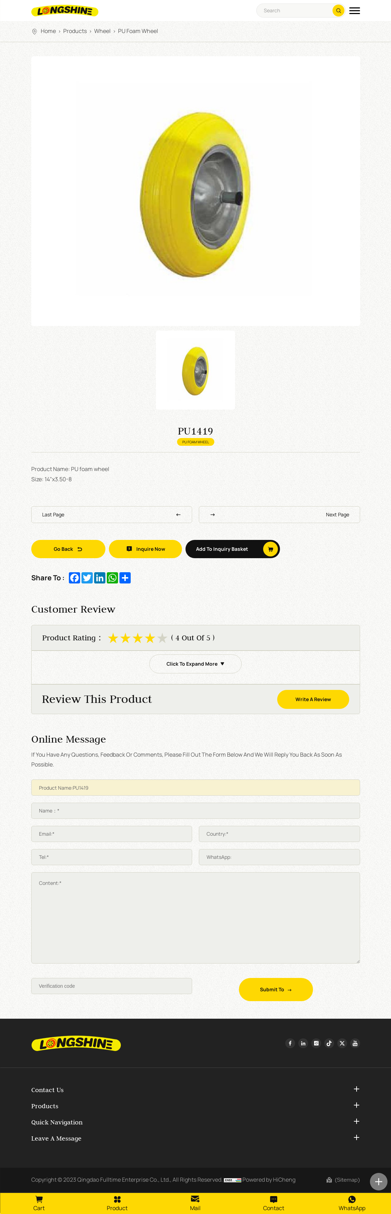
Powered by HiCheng (268, 1180)
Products (75, 31)
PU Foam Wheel (138, 31)
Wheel (102, 31)
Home (48, 31)
